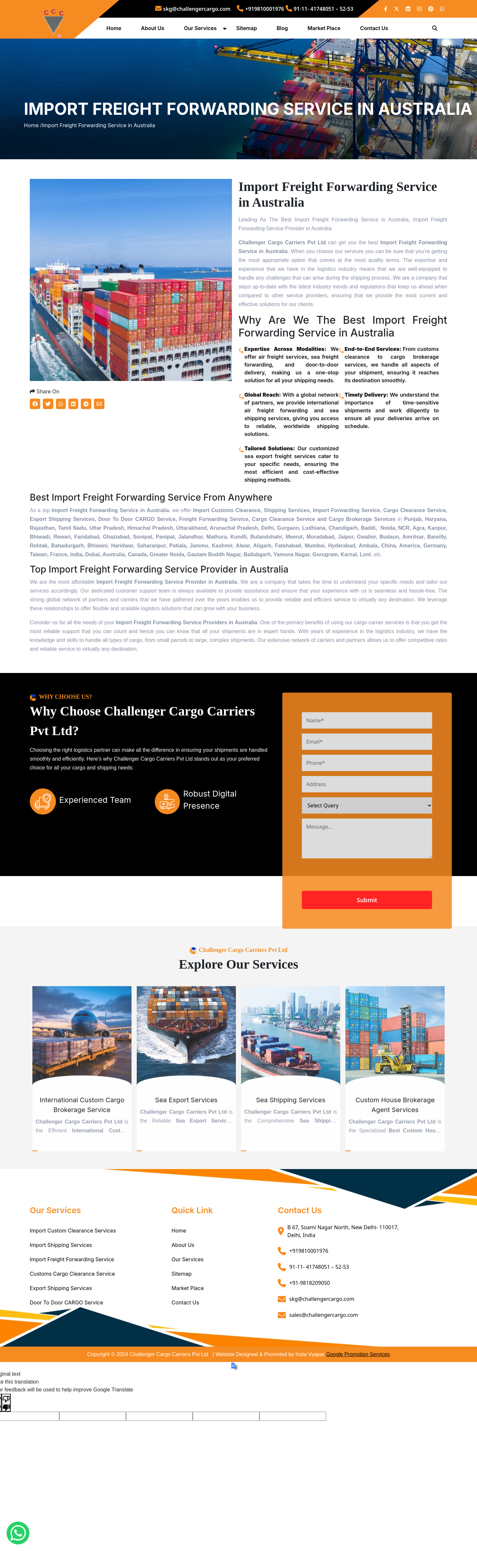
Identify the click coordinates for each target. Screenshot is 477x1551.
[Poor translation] (6, 1450)
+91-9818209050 (309, 1330)
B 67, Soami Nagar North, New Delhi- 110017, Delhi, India (342, 1278)
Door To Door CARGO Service (66, 1350)
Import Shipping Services (61, 1292)
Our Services (202, 30)
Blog (283, 30)
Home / (33, 151)
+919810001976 (260, 8)
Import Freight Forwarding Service (72, 1306)
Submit (392, 947)
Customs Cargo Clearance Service (72, 1321)
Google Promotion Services (358, 1402)
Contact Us (376, 30)
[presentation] (377, 925)
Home (115, 30)
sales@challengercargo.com (323, 1362)
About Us (154, 30)
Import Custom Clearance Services (73, 1278)
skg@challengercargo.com (193, 8)
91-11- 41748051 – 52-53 (319, 8)
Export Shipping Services (61, 1335)
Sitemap (248, 30)
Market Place (325, 30)
